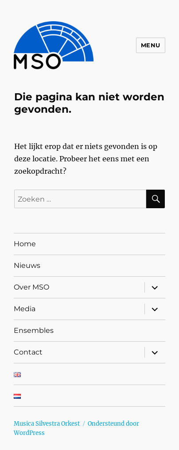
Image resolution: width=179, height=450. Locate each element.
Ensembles (34, 330)
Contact (28, 352)
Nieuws (27, 265)
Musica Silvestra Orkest (47, 423)
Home (25, 244)
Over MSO (31, 287)
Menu (150, 45)
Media (24, 309)
